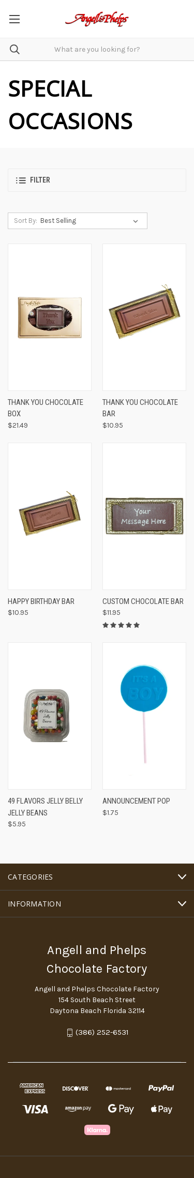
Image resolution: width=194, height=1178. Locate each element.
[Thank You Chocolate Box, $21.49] (49, 317)
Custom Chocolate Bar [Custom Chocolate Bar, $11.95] (143, 601)
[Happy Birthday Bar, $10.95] (49, 516)
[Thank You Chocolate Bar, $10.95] (144, 317)
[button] (97, 180)
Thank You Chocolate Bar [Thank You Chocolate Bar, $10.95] (140, 408)
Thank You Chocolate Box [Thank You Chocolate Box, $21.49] (45, 408)
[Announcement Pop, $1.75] (144, 716)
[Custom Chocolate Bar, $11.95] (144, 516)
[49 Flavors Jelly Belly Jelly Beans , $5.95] (49, 716)
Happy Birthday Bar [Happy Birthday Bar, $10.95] (41, 601)
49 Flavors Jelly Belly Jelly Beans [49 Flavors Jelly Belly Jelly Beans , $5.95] (45, 807)
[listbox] (91, 221)
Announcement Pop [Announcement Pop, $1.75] (136, 801)
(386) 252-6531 (102, 1032)
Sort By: (25, 220)
